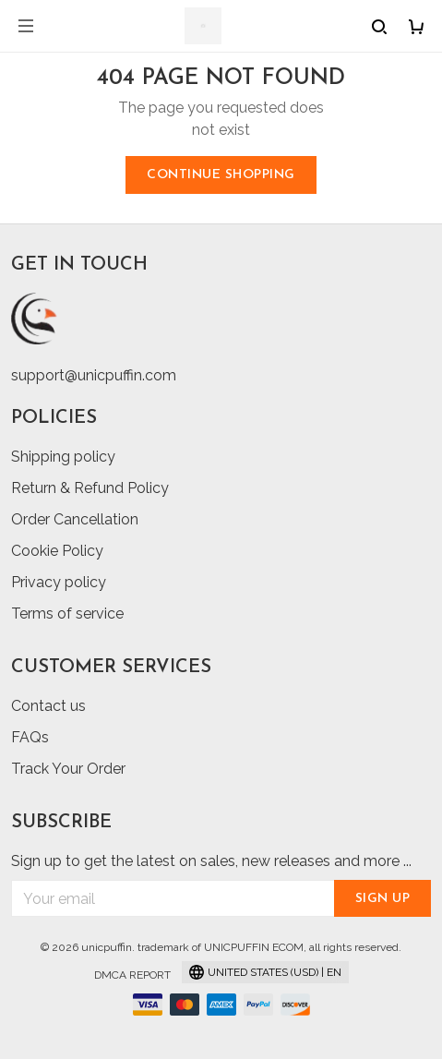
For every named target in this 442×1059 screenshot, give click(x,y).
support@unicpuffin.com (93, 375)
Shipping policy (63, 456)
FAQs (30, 737)
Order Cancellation (74, 519)
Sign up (383, 899)
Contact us (48, 706)
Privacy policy (58, 582)
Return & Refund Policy (90, 488)
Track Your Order (68, 768)
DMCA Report (132, 975)
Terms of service (67, 613)
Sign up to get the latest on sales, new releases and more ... (211, 861)
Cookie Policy (57, 551)
